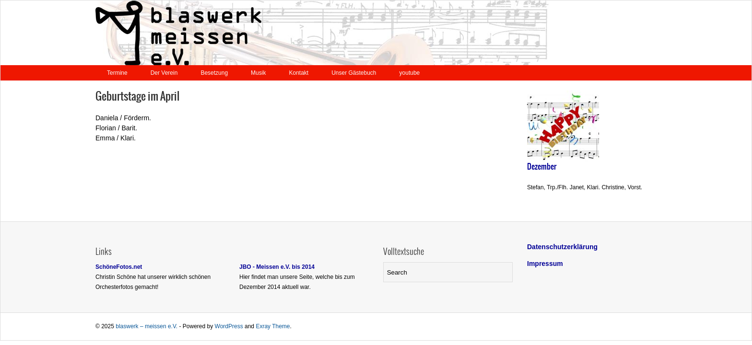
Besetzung (214, 72)
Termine (117, 72)
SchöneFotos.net (118, 267)
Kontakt (298, 72)
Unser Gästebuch (353, 72)
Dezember (541, 166)
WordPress (229, 326)
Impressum (545, 263)
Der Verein (164, 72)
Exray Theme (273, 326)
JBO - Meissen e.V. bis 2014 (277, 267)
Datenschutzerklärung (562, 247)
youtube (410, 72)
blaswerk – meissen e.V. (146, 326)
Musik (258, 72)
